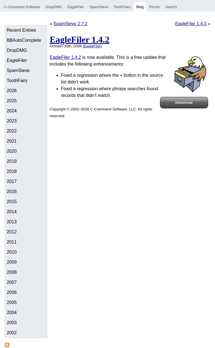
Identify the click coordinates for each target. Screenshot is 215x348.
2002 (12, 332)
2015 (12, 201)
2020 (12, 151)
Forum (154, 7)
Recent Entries (21, 30)
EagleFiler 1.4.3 (191, 23)
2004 (12, 312)
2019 (12, 161)
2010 (12, 252)
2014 (12, 211)
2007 (12, 282)
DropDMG (54, 7)
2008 (12, 272)
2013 (12, 221)
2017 (12, 181)
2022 (12, 131)
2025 (12, 100)
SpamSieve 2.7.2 (70, 23)
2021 (12, 141)
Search (171, 7)
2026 (12, 90)
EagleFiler (75, 7)
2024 (12, 110)
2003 (12, 322)
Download (184, 102)
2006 (12, 292)
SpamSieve (99, 7)
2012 (12, 231)
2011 (12, 242)
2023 (12, 121)
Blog (140, 7)
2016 (12, 191)
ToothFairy (122, 7)
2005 (12, 302)
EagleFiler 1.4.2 (80, 39)
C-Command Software (22, 7)
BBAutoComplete (24, 40)
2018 (12, 171)
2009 (12, 262)
